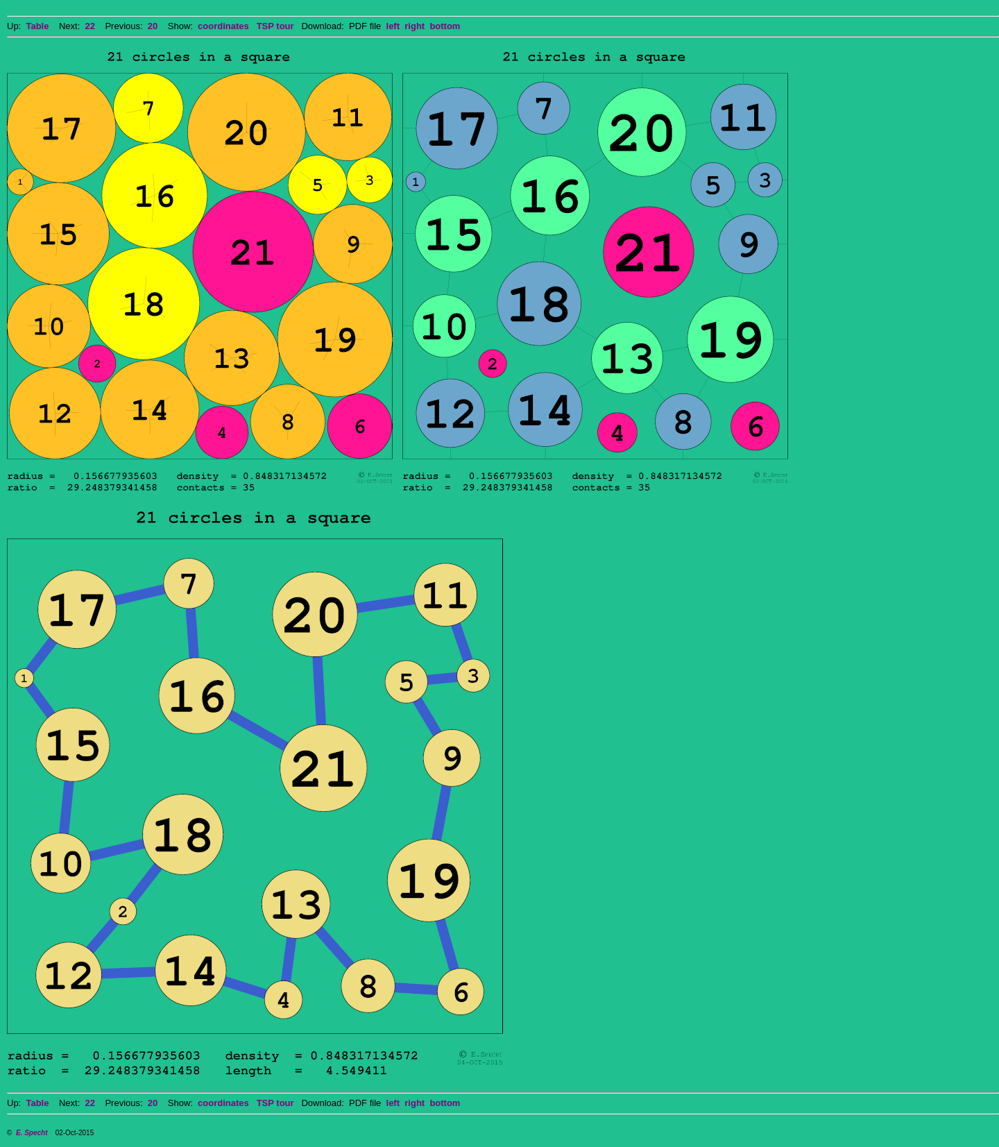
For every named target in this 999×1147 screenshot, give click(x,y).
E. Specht (32, 1133)
